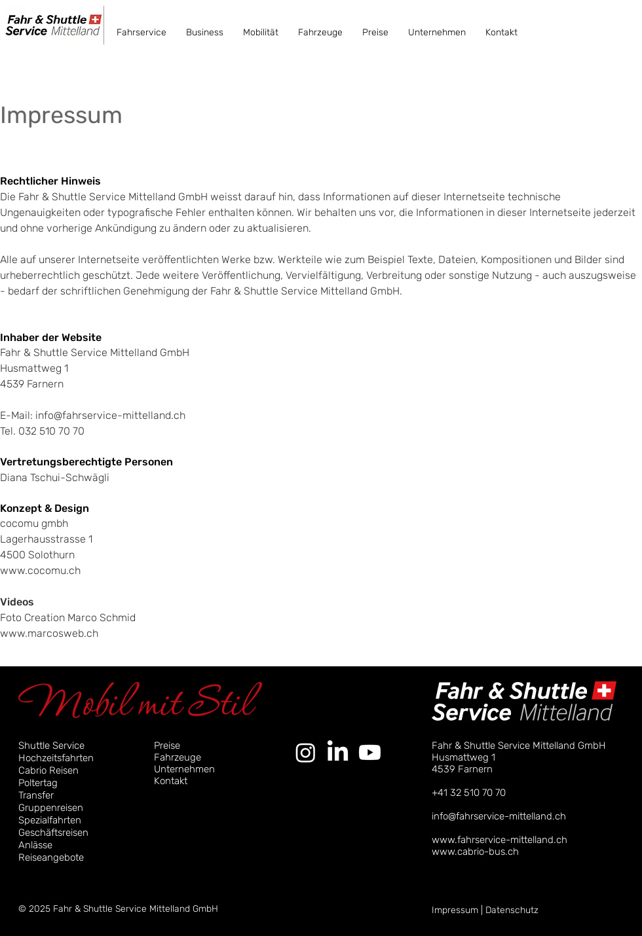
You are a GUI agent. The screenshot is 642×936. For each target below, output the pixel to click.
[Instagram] (305, 752)
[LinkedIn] (337, 752)
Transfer (36, 795)
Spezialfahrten (49, 820)
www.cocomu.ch (40, 570)
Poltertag (38, 783)
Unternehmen (184, 769)
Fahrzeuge (177, 757)
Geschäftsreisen (53, 832)
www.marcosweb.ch (49, 633)
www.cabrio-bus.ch (475, 851)
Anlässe (35, 845)
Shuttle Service (51, 745)
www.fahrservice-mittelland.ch (499, 840)
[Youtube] (370, 752)
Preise (167, 745)
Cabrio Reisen (48, 770)
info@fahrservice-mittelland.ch (110, 415)
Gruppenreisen (50, 808)
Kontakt (170, 781)
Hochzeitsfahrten (56, 758)
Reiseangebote (51, 857)
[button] (141, 32)
